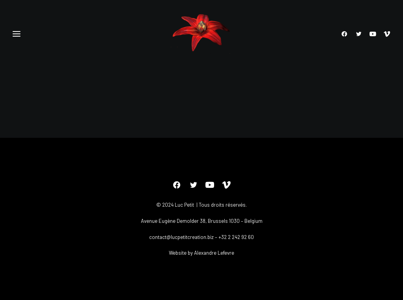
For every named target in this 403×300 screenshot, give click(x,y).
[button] (346, 34)
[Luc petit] (202, 34)
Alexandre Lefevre (214, 253)
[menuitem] (346, 34)
